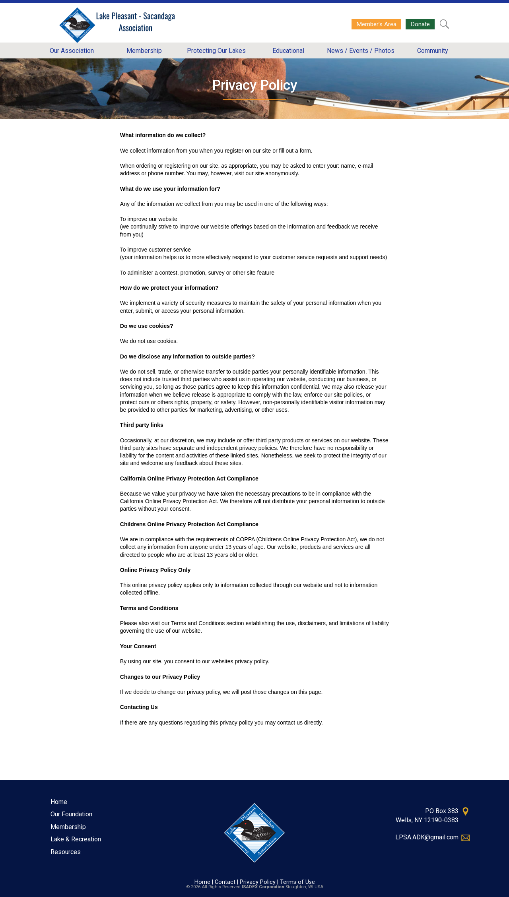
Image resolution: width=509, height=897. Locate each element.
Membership (68, 827)
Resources (66, 852)
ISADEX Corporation (263, 886)
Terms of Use (297, 882)
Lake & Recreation (76, 839)
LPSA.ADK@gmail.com (426, 837)
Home (59, 802)
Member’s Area (376, 24)
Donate (420, 24)
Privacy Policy (258, 882)
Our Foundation (71, 814)
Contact (225, 882)
